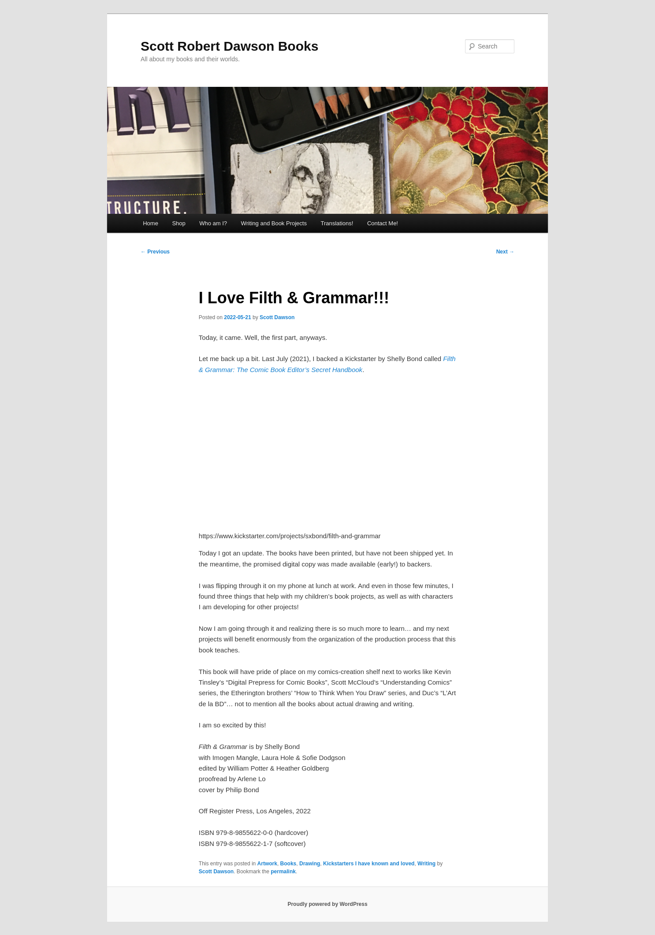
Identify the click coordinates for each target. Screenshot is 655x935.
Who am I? (213, 223)
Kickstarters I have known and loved (368, 863)
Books (288, 863)
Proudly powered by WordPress (327, 904)
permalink (283, 871)
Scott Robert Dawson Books (229, 46)
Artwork (267, 863)
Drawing (309, 863)
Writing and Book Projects (274, 223)
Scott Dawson (277, 317)
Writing (426, 863)
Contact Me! (382, 223)
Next (505, 252)
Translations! (336, 223)
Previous (155, 252)
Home (150, 223)
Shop (178, 223)
